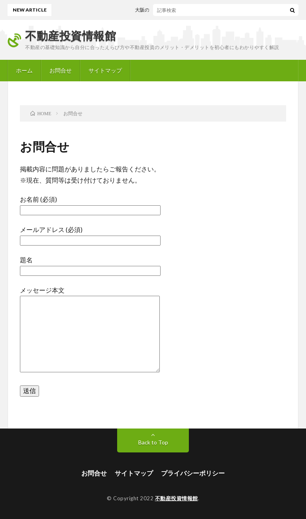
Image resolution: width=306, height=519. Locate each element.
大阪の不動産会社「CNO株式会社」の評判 (183, 10)
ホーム (24, 70)
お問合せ (60, 70)
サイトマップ (105, 70)
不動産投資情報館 (70, 35)
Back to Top (153, 442)
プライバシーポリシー (193, 473)
